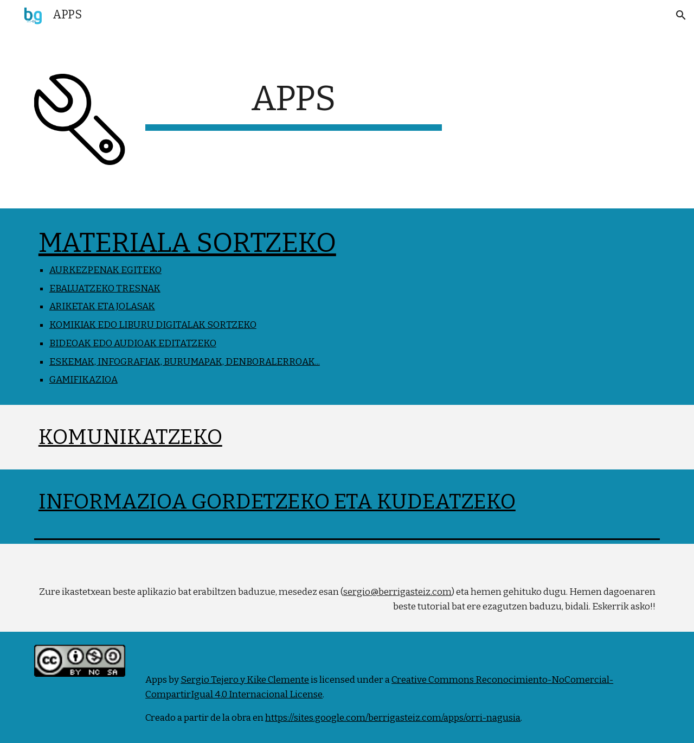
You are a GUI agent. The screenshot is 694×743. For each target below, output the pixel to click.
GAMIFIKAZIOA (83, 379)
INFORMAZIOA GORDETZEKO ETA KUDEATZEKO (277, 501)
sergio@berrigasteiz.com (397, 592)
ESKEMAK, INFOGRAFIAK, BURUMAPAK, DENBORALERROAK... (184, 361)
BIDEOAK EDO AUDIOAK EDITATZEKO (132, 343)
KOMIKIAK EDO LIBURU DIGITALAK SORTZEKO (152, 325)
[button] (681, 15)
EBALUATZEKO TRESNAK (104, 288)
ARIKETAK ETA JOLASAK (102, 306)
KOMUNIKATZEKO (130, 436)
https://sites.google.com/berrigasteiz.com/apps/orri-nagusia (392, 717)
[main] (293, 104)
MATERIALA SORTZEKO (187, 242)
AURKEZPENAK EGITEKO (105, 270)
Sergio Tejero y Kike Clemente (245, 679)
